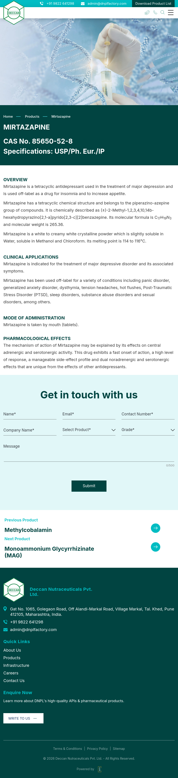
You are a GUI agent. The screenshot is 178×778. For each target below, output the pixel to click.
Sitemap (119, 748)
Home (8, 116)
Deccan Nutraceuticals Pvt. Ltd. (78, 758)
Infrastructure (16, 665)
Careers (10, 673)
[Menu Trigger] (171, 12)
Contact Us (14, 680)
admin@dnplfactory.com (107, 3)
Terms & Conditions (67, 748)
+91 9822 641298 (60, 3)
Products (32, 116)
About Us (12, 650)
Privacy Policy (97, 748)
